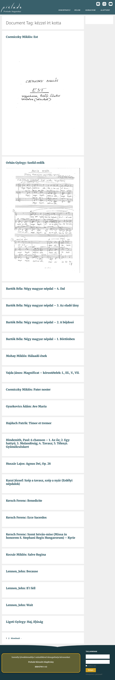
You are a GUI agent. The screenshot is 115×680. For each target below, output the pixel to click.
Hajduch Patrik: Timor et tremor (28, 423)
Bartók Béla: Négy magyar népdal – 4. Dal (35, 288)
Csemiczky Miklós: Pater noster (28, 389)
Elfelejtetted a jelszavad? (94, 674)
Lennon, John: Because (22, 571)
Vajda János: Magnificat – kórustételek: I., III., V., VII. (42, 373)
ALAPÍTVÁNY (106, 10)
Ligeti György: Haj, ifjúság (24, 622)
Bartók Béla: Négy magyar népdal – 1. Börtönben (40, 339)
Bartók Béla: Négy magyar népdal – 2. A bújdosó (40, 322)
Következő (16, 638)
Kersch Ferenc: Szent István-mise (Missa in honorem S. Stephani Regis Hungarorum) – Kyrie (40, 536)
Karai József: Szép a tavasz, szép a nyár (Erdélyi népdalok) (39, 482)
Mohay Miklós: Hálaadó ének (26, 356)
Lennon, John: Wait (19, 605)
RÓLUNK (77, 10)
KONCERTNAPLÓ (64, 10)
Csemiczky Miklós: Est (22, 37)
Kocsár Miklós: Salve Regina (26, 554)
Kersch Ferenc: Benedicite (24, 500)
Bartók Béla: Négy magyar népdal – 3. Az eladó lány (42, 305)
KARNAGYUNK (91, 10)
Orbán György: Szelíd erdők (25, 163)
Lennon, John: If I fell (20, 588)
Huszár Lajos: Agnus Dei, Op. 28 (28, 463)
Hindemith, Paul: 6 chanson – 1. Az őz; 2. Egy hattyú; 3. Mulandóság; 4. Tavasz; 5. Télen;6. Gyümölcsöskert (38, 443)
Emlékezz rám (91, 666)
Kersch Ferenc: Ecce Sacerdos (26, 517)
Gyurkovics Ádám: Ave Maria (26, 406)
